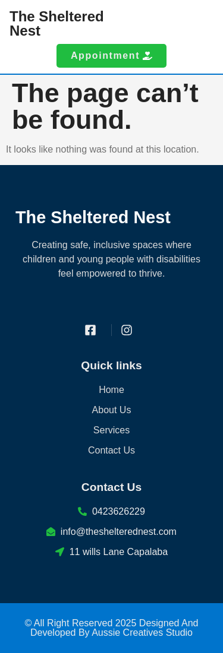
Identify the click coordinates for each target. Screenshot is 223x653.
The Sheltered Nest (57, 23)
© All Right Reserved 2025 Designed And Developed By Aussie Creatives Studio (112, 628)
